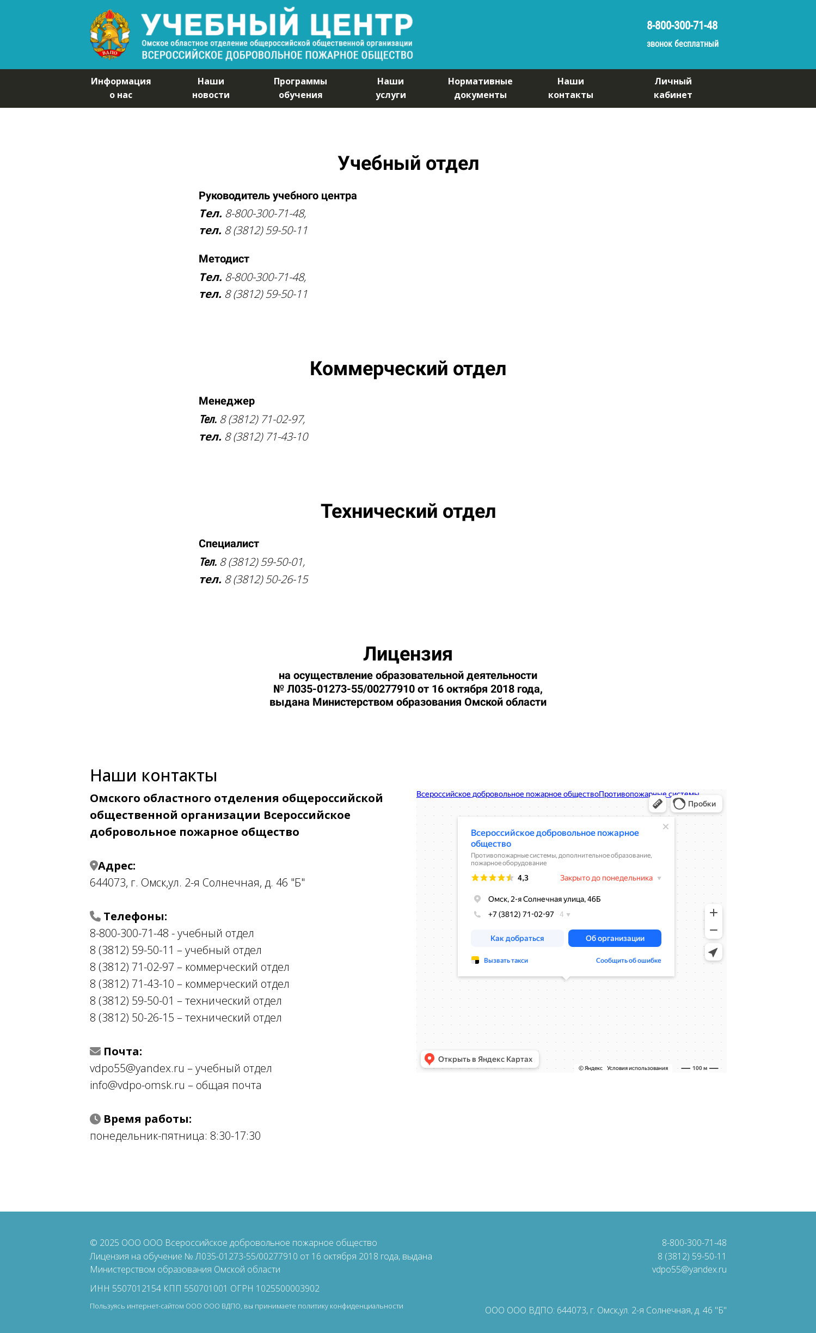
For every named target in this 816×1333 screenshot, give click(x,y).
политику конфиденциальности (350, 1306)
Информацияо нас (121, 88)
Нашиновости (211, 88)
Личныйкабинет (673, 88)
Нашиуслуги (391, 88)
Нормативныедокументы (480, 88)
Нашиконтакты (570, 88)
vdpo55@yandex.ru (689, 1269)
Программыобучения (300, 88)
